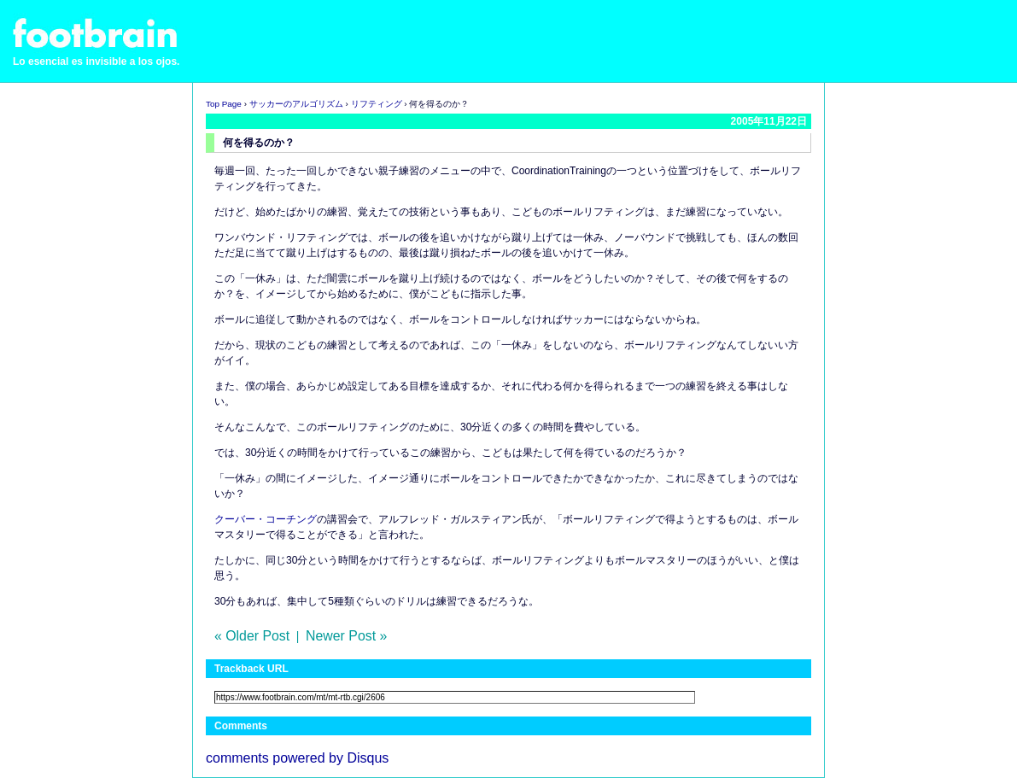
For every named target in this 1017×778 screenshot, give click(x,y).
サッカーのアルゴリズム (296, 103)
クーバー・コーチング (265, 519)
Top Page (224, 103)
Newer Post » (346, 636)
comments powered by (297, 758)
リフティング (376, 103)
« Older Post (251, 636)
